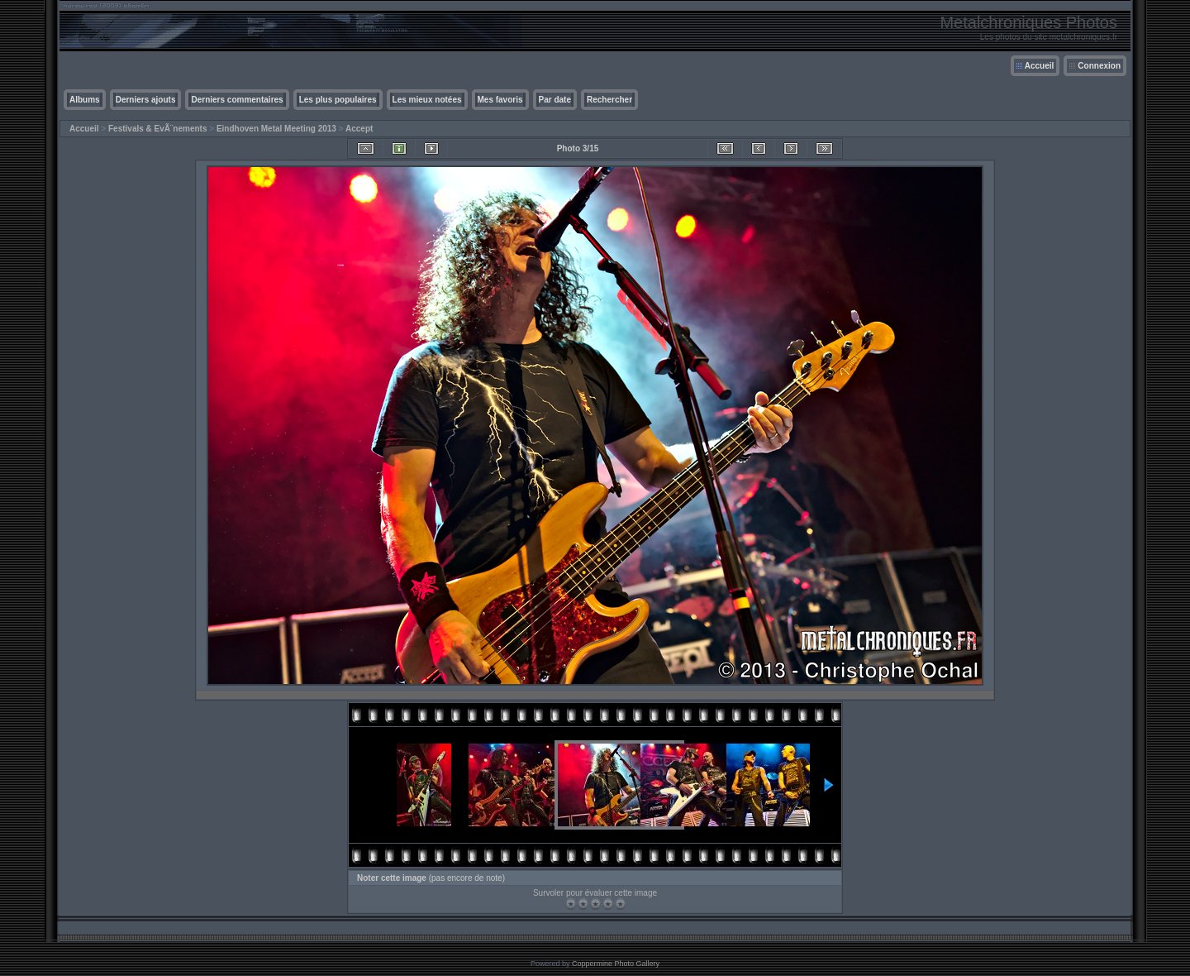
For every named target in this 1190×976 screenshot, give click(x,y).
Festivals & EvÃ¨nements (157, 128)
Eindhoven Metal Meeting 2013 (276, 128)
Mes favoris (500, 99)
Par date (555, 99)
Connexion (1099, 65)
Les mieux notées (427, 99)
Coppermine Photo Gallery (615, 963)
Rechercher (609, 99)
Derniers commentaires (237, 99)
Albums (84, 99)
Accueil (1039, 65)
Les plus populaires (338, 99)
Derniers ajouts (146, 99)
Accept (359, 128)
